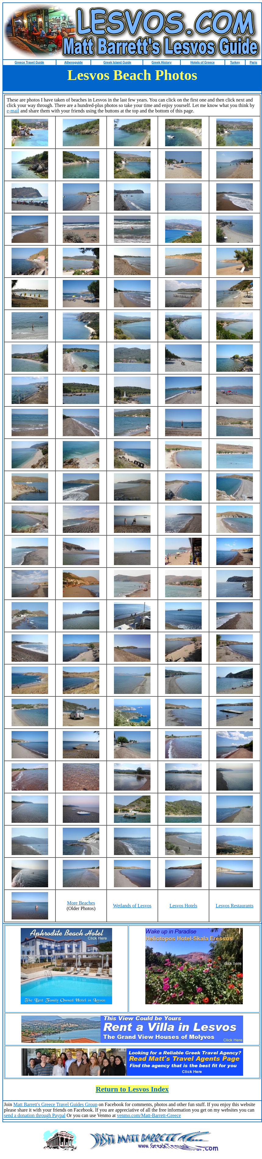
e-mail (13, 110)
